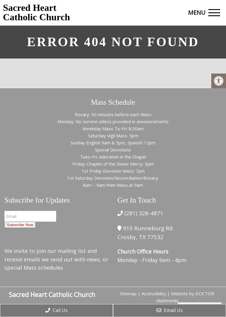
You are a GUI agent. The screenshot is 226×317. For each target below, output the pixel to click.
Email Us (170, 310)
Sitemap (128, 293)
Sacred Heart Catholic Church (36, 12)
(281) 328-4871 (143, 213)
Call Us (56, 310)
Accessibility (154, 293)
